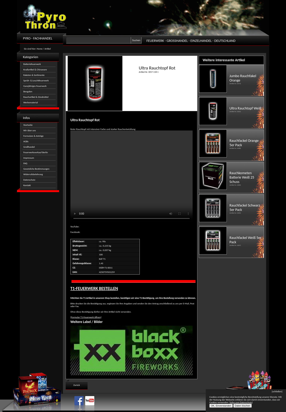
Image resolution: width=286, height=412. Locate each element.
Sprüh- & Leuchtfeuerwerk (36, 80)
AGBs (25, 141)
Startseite (28, 125)
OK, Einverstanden (221, 405)
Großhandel (29, 146)
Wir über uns (29, 130)
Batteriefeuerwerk (32, 64)
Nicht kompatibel (131, 176)
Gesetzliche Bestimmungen (36, 168)
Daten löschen (242, 405)
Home (39, 48)
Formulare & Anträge (33, 136)
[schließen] (277, 391)
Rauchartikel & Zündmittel (36, 97)
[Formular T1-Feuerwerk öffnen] (85, 317)
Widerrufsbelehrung (33, 174)
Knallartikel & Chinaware (35, 69)
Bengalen (27, 91)
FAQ (25, 163)
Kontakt (27, 185)
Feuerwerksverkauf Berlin (35, 152)
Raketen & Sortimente (34, 75)
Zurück (76, 385)
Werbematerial (30, 102)
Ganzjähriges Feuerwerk (35, 86)
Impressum (28, 157)
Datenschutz (29, 179)
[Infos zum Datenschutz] (241, 402)
